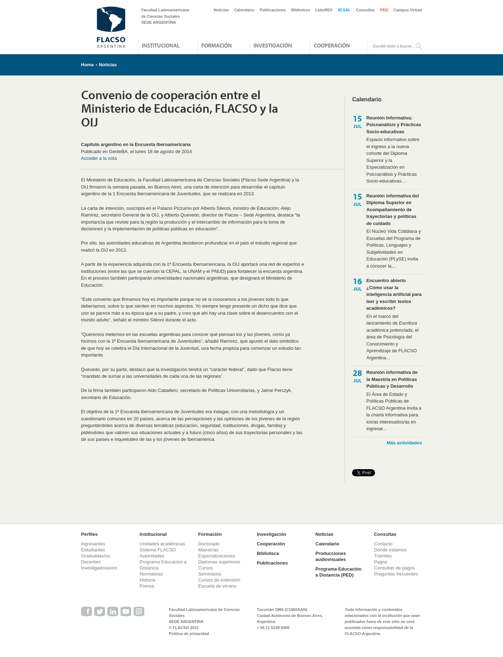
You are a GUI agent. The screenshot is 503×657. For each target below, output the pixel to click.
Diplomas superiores (219, 562)
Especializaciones (216, 555)
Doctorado (208, 543)
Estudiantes (93, 549)
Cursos (205, 568)
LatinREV (323, 10)
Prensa (147, 586)
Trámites (383, 555)
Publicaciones (273, 10)
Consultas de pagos (394, 568)
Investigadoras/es (99, 568)
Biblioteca (300, 10)
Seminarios (209, 574)
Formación (216, 45)
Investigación (272, 45)
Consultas (365, 10)
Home (87, 64)
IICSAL (344, 10)
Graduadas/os (95, 555)
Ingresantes (93, 543)
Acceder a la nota (99, 158)
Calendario (244, 10)
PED (384, 10)
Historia (147, 580)
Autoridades (152, 555)
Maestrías (208, 549)
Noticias (221, 10)
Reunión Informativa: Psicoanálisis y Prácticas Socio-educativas (393, 124)
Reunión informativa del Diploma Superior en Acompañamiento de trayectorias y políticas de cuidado (392, 209)
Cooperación (332, 45)
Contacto (383, 543)
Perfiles (89, 534)
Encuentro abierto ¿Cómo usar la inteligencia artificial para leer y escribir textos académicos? (393, 294)
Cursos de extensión (219, 580)
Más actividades (404, 442)
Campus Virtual (407, 10)
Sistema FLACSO (158, 549)
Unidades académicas (162, 543)
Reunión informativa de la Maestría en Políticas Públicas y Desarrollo (391, 379)
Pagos (380, 562)
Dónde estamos (390, 549)
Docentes (91, 562)
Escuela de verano (217, 586)
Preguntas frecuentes (396, 574)
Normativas (151, 574)
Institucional (161, 45)
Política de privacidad (189, 633)
